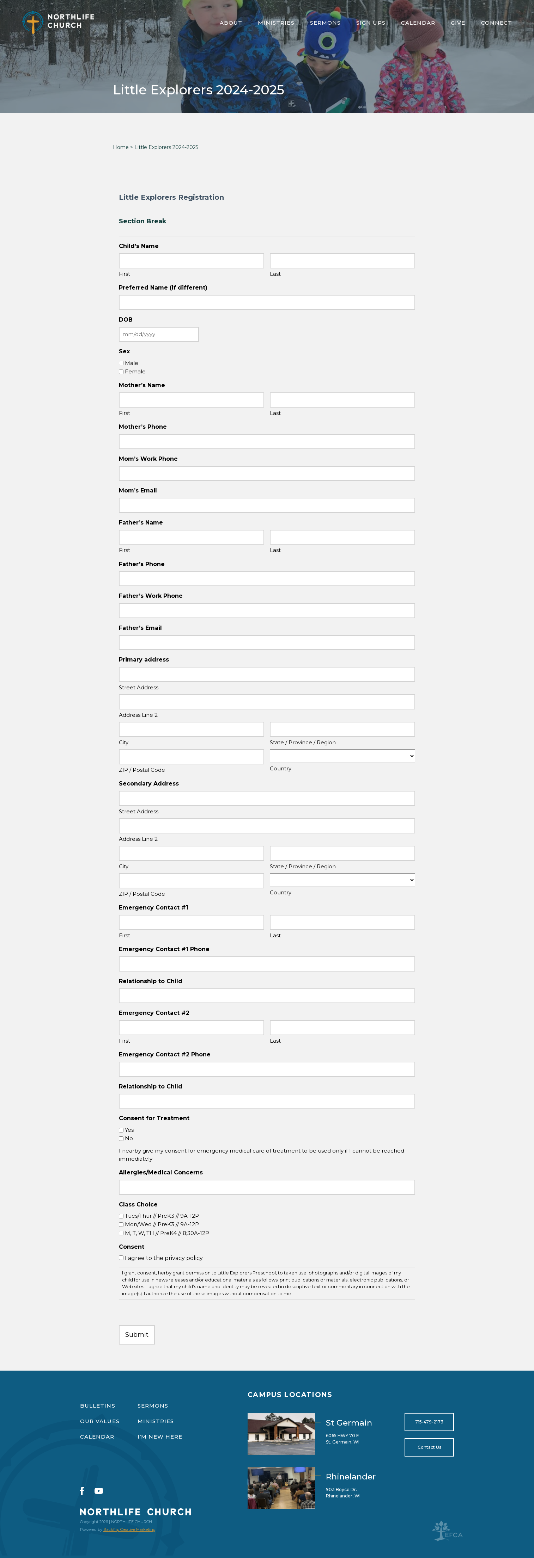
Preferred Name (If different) (163, 287)
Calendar (418, 23)
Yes (129, 1129)
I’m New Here (160, 1436)
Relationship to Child (150, 981)
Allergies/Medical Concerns (161, 1172)
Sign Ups (371, 23)
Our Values (100, 1421)
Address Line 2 (138, 715)
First (124, 274)
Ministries (276, 23)
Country (280, 768)
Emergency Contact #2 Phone (165, 1054)
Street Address (138, 687)
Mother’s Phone (143, 426)
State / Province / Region (303, 742)
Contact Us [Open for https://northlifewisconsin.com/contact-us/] (429, 1447)
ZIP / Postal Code (142, 769)
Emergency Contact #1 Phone (164, 949)
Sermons (325, 23)
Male (131, 363)
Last (275, 274)
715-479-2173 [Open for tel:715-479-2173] (429, 1421)
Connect (496, 23)
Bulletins (97, 1405)
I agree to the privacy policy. (164, 1258)
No (129, 1138)
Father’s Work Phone (151, 595)
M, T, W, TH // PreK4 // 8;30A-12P (167, 1233)
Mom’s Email (138, 490)
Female (135, 371)
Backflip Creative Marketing (129, 1529)
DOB (126, 319)
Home (121, 147)
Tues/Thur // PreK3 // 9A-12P (162, 1215)
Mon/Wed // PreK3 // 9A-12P (162, 1224)
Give (458, 23)
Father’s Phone (142, 564)
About (231, 23)
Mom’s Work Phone (148, 458)
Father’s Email (140, 628)
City (123, 742)
